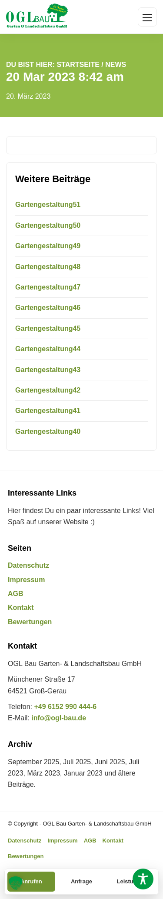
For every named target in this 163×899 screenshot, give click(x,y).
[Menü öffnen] (147, 17)
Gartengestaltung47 (47, 287)
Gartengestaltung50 (47, 225)
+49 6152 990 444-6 (65, 706)
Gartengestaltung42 (47, 390)
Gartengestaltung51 (47, 204)
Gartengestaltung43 (47, 369)
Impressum (26, 579)
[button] (15, 883)
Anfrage (81, 881)
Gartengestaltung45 (47, 328)
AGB (15, 593)
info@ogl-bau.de (58, 718)
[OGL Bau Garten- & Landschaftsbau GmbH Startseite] (37, 16)
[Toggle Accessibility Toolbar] (143, 879)
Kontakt (21, 607)
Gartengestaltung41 (47, 410)
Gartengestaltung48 (47, 266)
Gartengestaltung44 (47, 349)
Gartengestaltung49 (47, 246)
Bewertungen (30, 622)
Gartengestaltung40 (47, 431)
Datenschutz (28, 565)
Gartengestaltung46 (47, 307)
